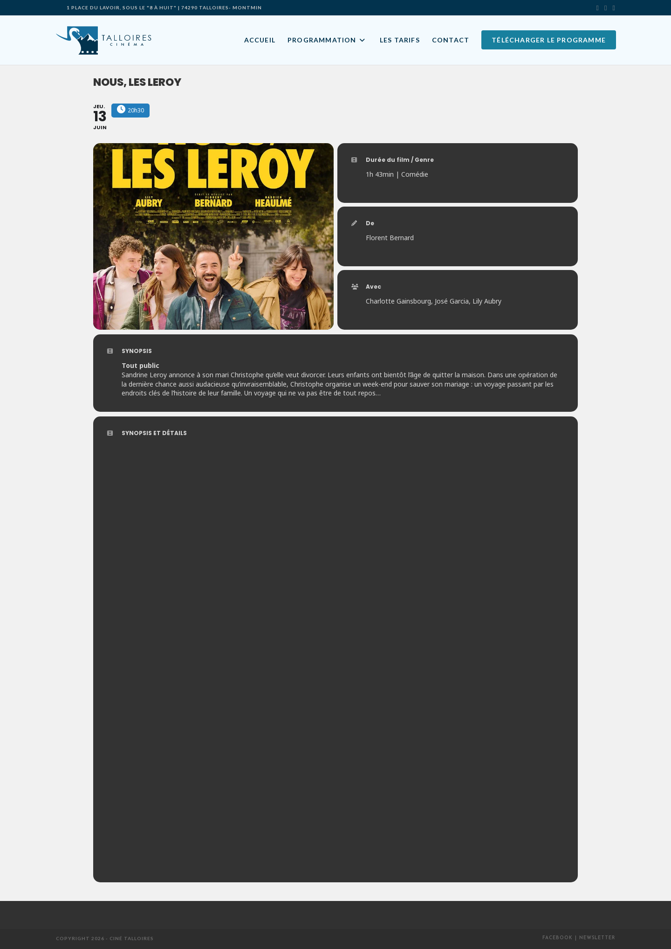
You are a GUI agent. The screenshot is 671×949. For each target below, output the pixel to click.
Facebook (557, 938)
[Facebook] (605, 7)
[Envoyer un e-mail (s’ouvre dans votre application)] (612, 7)
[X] (598, 7)
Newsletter (597, 938)
